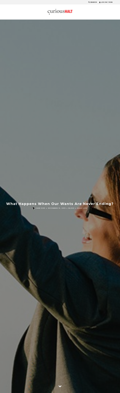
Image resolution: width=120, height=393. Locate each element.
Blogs (72, 208)
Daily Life (82, 208)
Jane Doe (39, 208)
